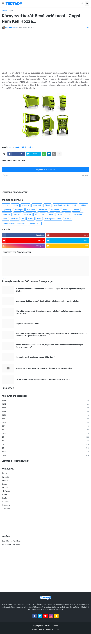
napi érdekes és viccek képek (65, 205)
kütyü (23, 147)
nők (42, 214)
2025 (45, 404)
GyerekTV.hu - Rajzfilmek (11, 541)
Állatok (4, 473)
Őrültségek (6, 505)
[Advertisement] (45, 51)
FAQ (57, 630)
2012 (45, 444)
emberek (25, 205)
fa (23, 219)
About (41, 630)
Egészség (5, 477)
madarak (14, 219)
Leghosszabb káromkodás (27, 323)
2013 (45, 441)
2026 (45, 401)
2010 (45, 452)
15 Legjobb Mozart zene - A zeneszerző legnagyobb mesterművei (44, 368)
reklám (29, 147)
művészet (31, 210)
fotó (68, 214)
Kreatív (4, 498)
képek (11, 11)
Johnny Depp (35, 223)
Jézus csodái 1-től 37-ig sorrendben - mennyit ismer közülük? (43, 379)
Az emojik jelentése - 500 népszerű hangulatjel (27, 281)
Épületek (5, 484)
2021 (45, 419)
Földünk (83, 205)
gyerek (59, 214)
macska (17, 214)
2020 (45, 422)
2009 (45, 455)
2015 (45, 433)
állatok (47, 205)
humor (5, 205)
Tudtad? (55, 626)
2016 (45, 430)
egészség (7, 210)
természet (37, 205)
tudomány (55, 210)
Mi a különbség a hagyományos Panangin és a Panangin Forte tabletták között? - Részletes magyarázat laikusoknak (51, 334)
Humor (4, 495)
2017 (45, 426)
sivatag (68, 219)
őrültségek (19, 210)
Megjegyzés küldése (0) (45, 169)
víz (36, 214)
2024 (45, 408)
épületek (6, 214)
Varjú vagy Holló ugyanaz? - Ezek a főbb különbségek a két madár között (47, 301)
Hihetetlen (6, 491)
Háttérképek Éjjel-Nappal (11, 545)
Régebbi (85, 175)
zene (5, 219)
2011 (45, 448)
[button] (2, 3)
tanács (76, 210)
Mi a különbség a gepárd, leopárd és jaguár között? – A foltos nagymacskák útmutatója (48, 312)
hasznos (66, 210)
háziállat (27, 214)
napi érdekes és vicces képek (14, 223)
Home (34, 630)
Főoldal (4, 11)
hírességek (78, 214)
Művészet (5, 502)
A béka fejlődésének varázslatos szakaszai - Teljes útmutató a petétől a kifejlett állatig (50, 290)
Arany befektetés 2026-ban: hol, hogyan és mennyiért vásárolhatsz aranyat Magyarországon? (49, 346)
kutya (50, 214)
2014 (45, 437)
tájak (39, 219)
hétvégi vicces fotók (53, 219)
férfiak (30, 219)
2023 (45, 412)
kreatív (17, 147)
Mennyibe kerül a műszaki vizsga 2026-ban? (35, 357)
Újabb (5, 175)
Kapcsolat (49, 630)
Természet (6, 509)
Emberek (5, 481)
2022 (45, 415)
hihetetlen (43, 210)
